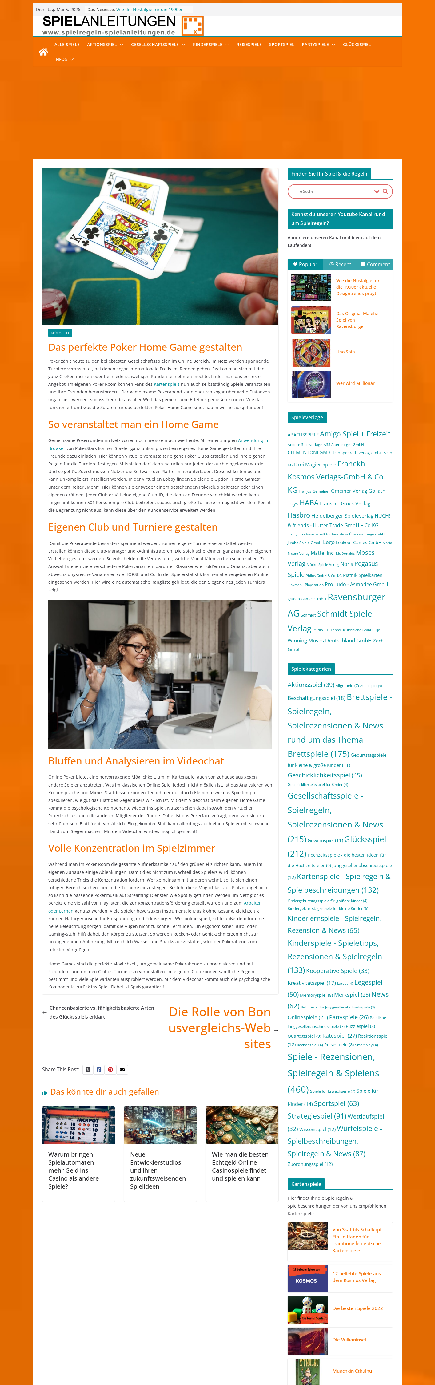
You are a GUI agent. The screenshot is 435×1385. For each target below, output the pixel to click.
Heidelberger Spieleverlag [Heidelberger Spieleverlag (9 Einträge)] (342, 515)
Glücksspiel (357, 44)
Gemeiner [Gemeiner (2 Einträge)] (321, 491)
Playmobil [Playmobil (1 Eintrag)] (296, 585)
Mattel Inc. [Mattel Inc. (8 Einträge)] (323, 552)
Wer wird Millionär (355, 383)
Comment (375, 264)
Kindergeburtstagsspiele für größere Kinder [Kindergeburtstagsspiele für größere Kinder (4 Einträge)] (328, 900)
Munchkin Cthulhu (352, 1371)
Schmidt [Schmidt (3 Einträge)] (308, 615)
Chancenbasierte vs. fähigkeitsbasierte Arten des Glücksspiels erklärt (98, 1012)
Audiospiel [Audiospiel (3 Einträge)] (371, 686)
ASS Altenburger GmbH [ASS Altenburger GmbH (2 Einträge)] (344, 444)
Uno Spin (345, 352)
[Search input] (333, 191)
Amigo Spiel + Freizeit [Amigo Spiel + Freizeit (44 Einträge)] (355, 434)
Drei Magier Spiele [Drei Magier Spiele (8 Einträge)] (315, 464)
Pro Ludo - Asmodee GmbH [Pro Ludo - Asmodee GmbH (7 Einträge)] (356, 584)
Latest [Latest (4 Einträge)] (345, 983)
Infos (60, 59)
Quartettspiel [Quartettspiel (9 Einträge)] (304, 1036)
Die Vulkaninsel (349, 1339)
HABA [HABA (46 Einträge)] (309, 502)
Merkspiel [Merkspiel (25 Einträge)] (352, 994)
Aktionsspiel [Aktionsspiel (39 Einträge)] (311, 685)
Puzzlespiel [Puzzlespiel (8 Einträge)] (360, 1026)
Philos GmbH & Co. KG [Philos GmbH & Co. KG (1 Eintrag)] (324, 576)
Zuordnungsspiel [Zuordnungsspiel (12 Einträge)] (310, 1164)
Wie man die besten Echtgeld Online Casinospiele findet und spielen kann (240, 1166)
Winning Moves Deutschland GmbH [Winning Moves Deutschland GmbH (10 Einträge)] (330, 640)
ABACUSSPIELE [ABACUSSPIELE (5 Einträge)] (303, 435)
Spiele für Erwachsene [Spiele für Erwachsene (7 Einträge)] (332, 1091)
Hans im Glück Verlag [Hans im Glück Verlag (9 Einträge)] (345, 503)
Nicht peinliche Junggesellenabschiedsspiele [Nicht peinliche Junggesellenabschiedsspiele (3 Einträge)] (338, 1007)
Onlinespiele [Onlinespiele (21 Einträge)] (308, 1017)
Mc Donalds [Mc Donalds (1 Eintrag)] (345, 553)
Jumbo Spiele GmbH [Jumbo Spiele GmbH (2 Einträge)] (305, 542)
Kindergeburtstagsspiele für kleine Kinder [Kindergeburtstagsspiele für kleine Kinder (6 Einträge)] (328, 908)
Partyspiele (315, 44)
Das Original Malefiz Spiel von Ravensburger (357, 319)
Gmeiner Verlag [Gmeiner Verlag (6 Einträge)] (349, 490)
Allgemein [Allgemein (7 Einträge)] (347, 685)
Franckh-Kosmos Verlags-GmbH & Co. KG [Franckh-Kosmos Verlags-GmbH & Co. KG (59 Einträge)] (336, 476)
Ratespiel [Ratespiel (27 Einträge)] (339, 1035)
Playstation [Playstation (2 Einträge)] (314, 584)
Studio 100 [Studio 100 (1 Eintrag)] (321, 630)
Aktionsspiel (102, 44)
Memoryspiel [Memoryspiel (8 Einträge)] (316, 995)
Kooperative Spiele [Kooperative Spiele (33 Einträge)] (337, 971)
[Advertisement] (217, 113)
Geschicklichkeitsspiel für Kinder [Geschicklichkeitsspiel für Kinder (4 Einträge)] (318, 784)
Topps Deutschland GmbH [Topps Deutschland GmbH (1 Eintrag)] (352, 630)
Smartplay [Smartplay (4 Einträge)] (366, 1045)
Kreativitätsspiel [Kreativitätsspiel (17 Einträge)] (312, 982)
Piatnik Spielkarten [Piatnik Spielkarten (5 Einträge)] (362, 575)
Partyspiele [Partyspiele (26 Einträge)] (349, 1017)
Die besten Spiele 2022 (358, 1308)
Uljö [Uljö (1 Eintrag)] (377, 630)
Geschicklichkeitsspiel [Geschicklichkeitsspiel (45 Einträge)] (325, 775)
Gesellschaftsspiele (155, 44)
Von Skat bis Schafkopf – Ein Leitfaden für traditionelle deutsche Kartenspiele (359, 1239)
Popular (305, 264)
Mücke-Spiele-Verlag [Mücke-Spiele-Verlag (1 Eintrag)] (323, 564)
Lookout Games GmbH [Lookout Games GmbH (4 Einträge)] (358, 542)
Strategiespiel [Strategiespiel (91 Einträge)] (317, 1116)
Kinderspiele (207, 44)
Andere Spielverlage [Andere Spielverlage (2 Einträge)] (305, 444)
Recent (340, 264)
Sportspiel (281, 44)
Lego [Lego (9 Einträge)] (329, 542)
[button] (120, 44)
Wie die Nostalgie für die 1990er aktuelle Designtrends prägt (149, 12)
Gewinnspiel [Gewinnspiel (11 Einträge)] (325, 840)
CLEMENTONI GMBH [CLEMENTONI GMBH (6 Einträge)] (311, 452)
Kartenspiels (167, 384)
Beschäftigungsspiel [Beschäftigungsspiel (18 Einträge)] (316, 697)
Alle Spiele (67, 44)
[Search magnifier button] (385, 191)
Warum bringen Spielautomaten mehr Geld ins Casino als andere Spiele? (73, 1170)
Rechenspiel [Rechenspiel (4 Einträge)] (310, 1045)
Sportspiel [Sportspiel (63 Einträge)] (336, 1103)
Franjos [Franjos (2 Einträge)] (305, 491)
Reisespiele (249, 44)
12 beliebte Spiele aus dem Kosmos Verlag (357, 1277)
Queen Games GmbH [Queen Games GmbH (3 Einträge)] (307, 599)
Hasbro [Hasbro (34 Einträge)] (299, 515)
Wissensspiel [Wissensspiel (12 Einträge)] (317, 1129)
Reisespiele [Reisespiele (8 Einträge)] (339, 1045)
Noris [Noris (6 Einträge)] (347, 564)
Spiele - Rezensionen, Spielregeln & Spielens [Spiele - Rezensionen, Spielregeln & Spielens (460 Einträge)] (333, 1073)
